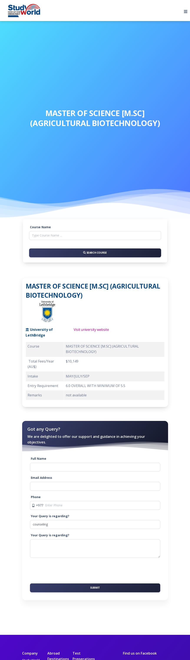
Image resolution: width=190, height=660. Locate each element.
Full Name (38, 458)
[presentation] (63, 569)
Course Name (40, 227)
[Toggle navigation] (184, 11)
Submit (95, 587)
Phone (36, 497)
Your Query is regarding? (50, 516)
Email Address (41, 478)
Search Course (95, 252)
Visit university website (91, 329)
